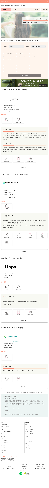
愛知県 (42, 405)
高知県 (17, 408)
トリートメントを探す (29, 433)
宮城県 (13, 404)
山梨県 (28, 405)
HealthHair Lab (5, 1)
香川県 (10, 408)
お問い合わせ (24, 468)
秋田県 (17, 404)
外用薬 (10, 418)
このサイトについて (40, 468)
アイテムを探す (28, 439)
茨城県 (27, 404)
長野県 (31, 405)
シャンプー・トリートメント (6, 435)
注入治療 (14, 418)
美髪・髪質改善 (4, 428)
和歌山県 (27, 407)
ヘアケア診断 (3, 451)
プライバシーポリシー (24, 474)
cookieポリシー (40, 470)
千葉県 (41, 404)
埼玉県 (37, 404)
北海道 (6, 404)
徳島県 (6, 408)
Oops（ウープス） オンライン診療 (11, 261)
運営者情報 (9, 470)
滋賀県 (10, 407)
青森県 (10, 404)
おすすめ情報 (3, 454)
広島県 (38, 407)
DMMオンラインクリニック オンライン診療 (14, 177)
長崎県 (27, 408)
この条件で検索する (24, 76)
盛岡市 (6, 414)
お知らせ (2, 456)
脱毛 (2, 442)
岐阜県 (35, 405)
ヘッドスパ (35, 10)
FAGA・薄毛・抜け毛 (5, 430)
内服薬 (6, 418)
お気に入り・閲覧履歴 (5, 452)
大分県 (34, 408)
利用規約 (24, 472)
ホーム (9, 468)
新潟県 (14, 405)
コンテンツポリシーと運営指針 (9, 472)
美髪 (16, 10)
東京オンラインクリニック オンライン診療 (14, 91)
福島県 (23, 404)
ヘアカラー (3, 433)
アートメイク (26, 10)
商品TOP (27, 428)
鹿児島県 (41, 408)
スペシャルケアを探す (29, 437)
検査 (36, 418)
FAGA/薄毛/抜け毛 (6, 10)
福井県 (24, 405)
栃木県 (30, 404)
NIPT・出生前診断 (4, 446)
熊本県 (30, 408)
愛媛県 (13, 408)
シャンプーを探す (28, 430)
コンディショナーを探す (29, 432)
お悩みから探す (28, 440)
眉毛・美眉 (3, 440)
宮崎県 (37, 408)
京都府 (13, 407)
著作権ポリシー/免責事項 (40, 472)
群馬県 (34, 404)
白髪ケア (2, 437)
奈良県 (23, 407)
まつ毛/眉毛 (27, 452)
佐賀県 (23, 408)
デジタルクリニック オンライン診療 (12, 331)
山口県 (42, 407)
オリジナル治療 (19, 418)
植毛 (27, 418)
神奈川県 (10, 405)
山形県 (20, 404)
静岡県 (38, 405)
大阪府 (17, 407)
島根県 (31, 407)
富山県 (17, 405)
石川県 (21, 405)
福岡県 (20, 408)
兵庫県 (20, 407)
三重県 (6, 407)
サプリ (24, 418)
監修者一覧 (24, 470)
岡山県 (35, 407)
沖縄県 (6, 410)
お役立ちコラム (4, 444)
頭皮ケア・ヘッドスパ (5, 439)
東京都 (6, 405)
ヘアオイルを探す (28, 435)
